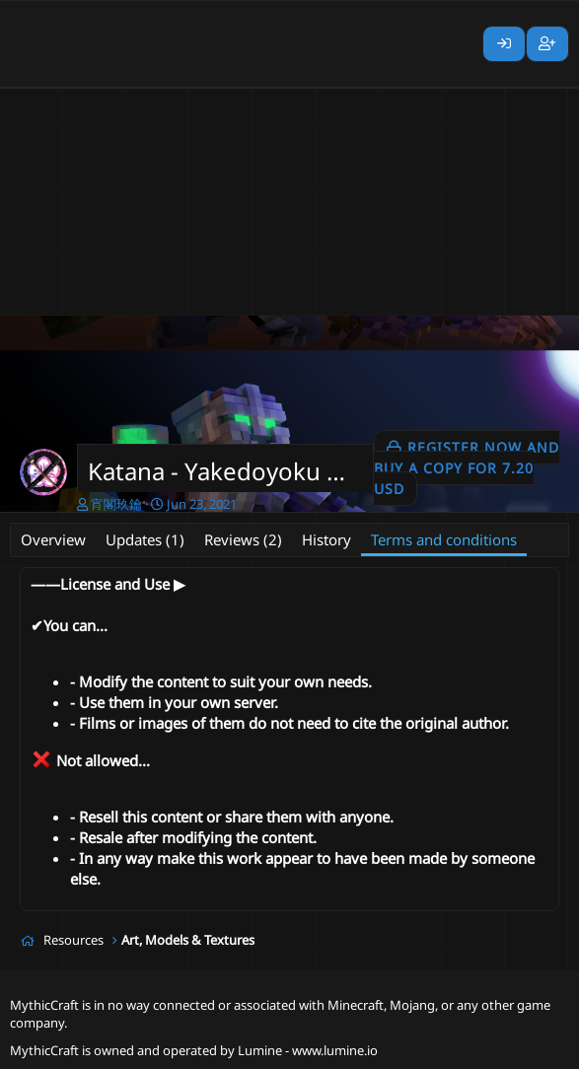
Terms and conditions (444, 539)
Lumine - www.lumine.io (308, 1050)
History (326, 539)
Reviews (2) (243, 539)
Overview (53, 539)
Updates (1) (145, 539)
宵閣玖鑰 (116, 504)
